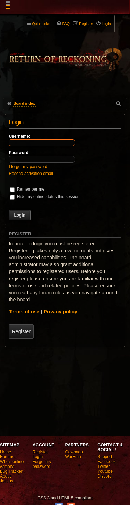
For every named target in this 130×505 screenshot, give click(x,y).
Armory (7, 466)
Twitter (103, 466)
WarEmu (73, 456)
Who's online (12, 461)
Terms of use (24, 311)
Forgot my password (42, 464)
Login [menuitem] (106, 24)
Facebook (106, 461)
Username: (19, 136)
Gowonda (74, 451)
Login (38, 456)
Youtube (105, 471)
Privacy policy (60, 311)
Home (5, 451)
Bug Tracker (11, 471)
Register (21, 331)
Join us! (7, 481)
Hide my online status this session (44, 196)
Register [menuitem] (86, 24)
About (5, 476)
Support (104, 456)
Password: (19, 152)
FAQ (66, 24)
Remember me (27, 189)
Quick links (41, 24)
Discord (104, 476)
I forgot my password (28, 166)
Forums (7, 456)
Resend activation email (31, 173)
